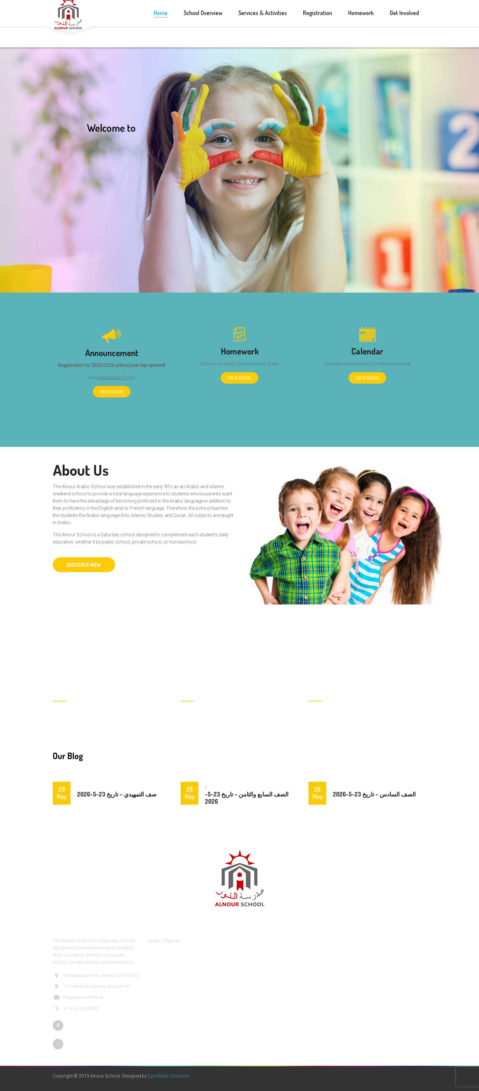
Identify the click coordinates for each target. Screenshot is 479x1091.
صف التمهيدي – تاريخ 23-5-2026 (116, 794)
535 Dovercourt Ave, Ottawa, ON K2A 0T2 (96, 975)
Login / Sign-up (164, 940)
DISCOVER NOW (84, 565)
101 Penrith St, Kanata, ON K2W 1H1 (92, 986)
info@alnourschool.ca (78, 997)
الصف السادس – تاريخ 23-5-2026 (374, 794)
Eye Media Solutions (169, 1076)
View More (112, 391)
